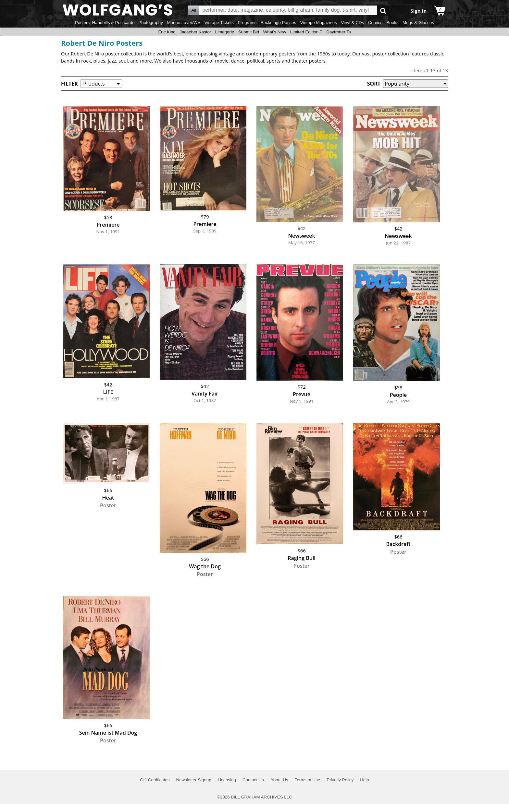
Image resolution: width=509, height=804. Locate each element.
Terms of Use (307, 779)
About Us (279, 779)
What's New (274, 32)
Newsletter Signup (193, 779)
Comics (375, 22)
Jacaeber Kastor (195, 32)
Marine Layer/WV (183, 22)
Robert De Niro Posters (102, 43)
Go (383, 11)
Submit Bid (248, 32)
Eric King (166, 32)
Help (364, 779)
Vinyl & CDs (352, 22)
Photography (150, 22)
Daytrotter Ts (338, 32)
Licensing (227, 779)
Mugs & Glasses (418, 22)
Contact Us (253, 779)
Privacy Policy (340, 779)
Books (393, 22)
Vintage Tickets (219, 22)
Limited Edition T (306, 32)
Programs (247, 22)
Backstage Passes (278, 22)
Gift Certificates (154, 779)
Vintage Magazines (318, 22)
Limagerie (224, 32)
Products (94, 83)
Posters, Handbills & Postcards (104, 22)
